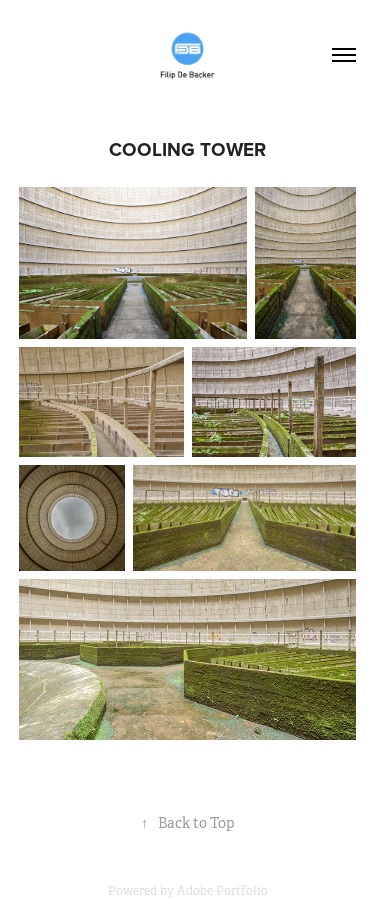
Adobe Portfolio (222, 891)
